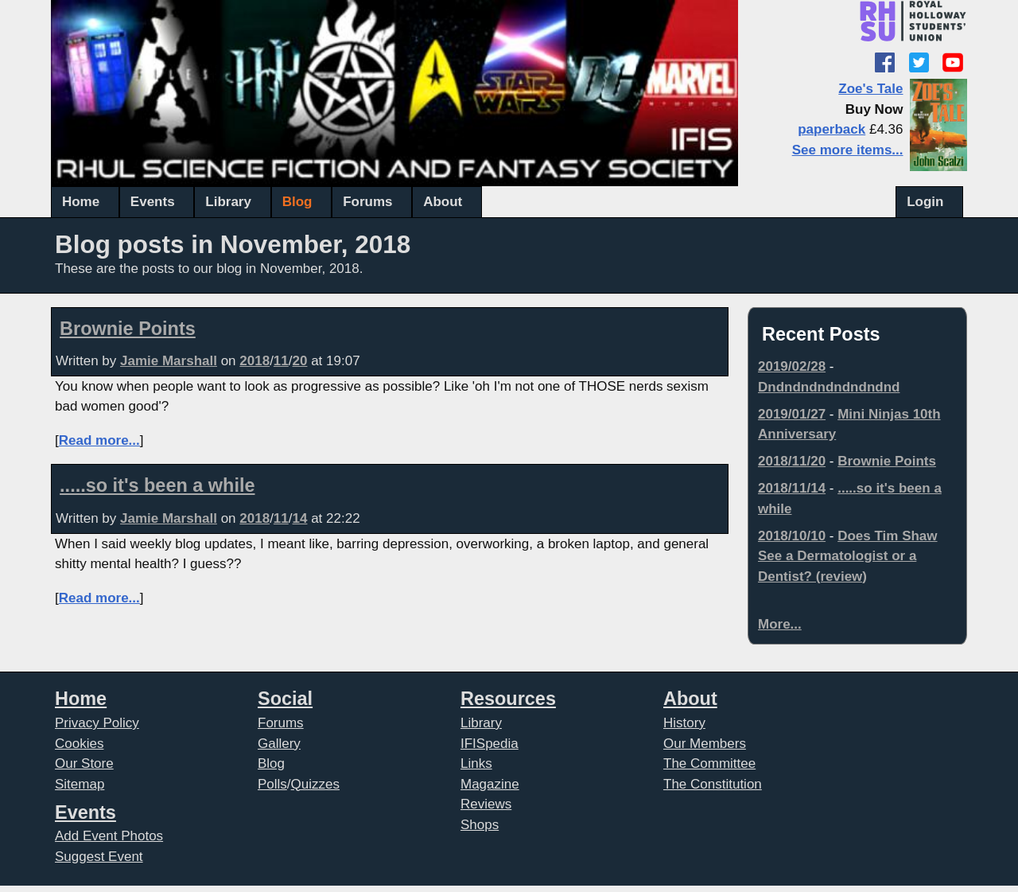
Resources (508, 698)
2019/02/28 (792, 366)
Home (80, 201)
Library (228, 201)
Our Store (84, 763)
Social (285, 698)
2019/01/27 (792, 414)
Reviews (485, 804)
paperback (831, 129)
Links (476, 763)
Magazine (489, 784)
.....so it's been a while (157, 485)
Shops (479, 824)
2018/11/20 (792, 461)
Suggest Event (99, 856)
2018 (254, 360)
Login (925, 201)
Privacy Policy (97, 722)
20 (300, 360)
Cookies (79, 743)
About (442, 201)
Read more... (99, 440)
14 (300, 518)
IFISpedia (489, 743)
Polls (272, 784)
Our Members (704, 743)
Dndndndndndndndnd (828, 387)
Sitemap (79, 784)
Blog (297, 201)
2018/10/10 (792, 535)
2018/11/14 (792, 488)
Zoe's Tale (870, 88)
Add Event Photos (109, 835)
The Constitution (712, 784)
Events (152, 201)
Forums (367, 201)
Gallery (279, 743)
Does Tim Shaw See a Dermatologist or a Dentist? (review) (848, 556)
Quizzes (315, 784)
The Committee (709, 763)
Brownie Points (128, 328)
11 (281, 360)
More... (780, 624)
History (684, 722)
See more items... (847, 150)
